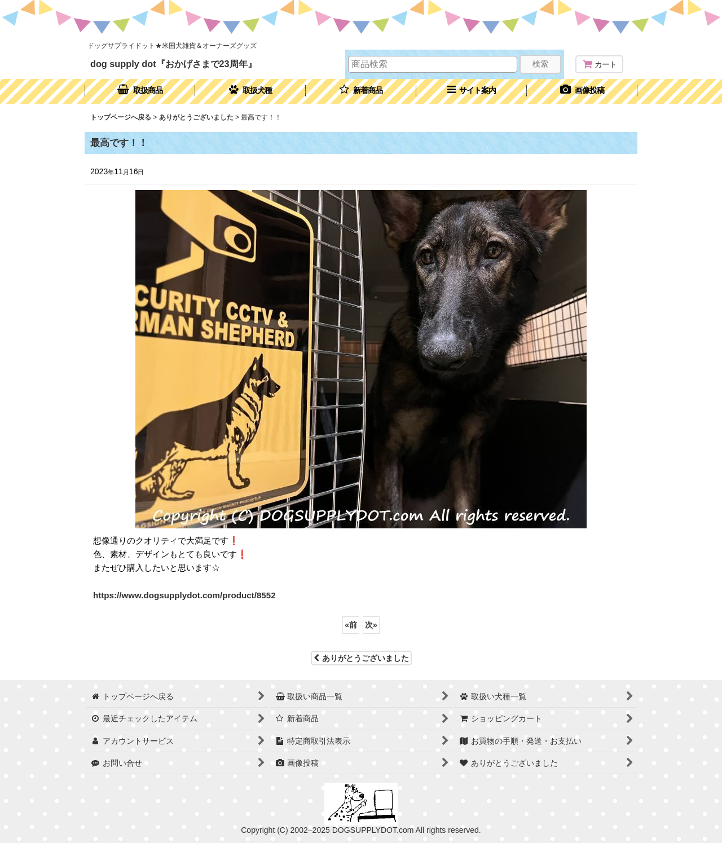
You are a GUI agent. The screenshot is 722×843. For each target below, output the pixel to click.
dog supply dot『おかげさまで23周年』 (173, 64)
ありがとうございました (361, 658)
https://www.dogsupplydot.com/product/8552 (184, 595)
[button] (471, 91)
